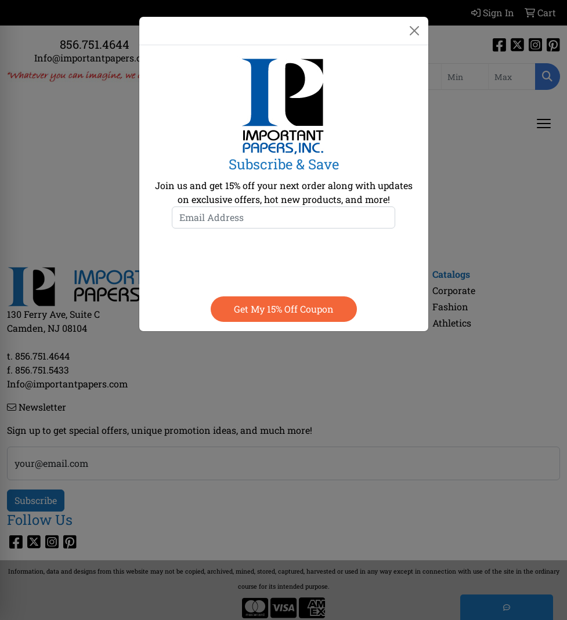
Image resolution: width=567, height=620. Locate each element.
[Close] (414, 30)
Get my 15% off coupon (284, 309)
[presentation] (284, 259)
